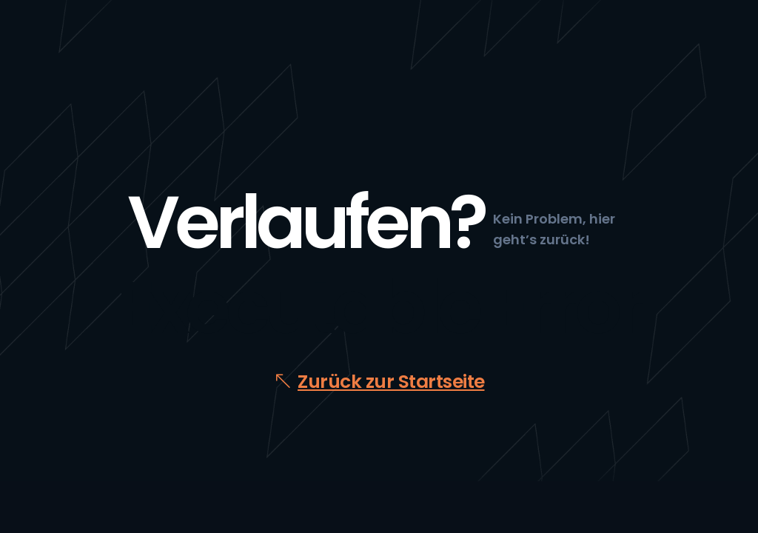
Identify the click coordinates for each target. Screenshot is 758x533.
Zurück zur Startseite (391, 382)
